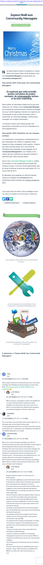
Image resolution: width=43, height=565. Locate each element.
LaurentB (10, 411)
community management (12, 201)
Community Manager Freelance (22, 159)
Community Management (21, 23)
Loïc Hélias (15, 390)
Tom (8, 372)
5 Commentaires (27, 21)
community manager (29, 201)
